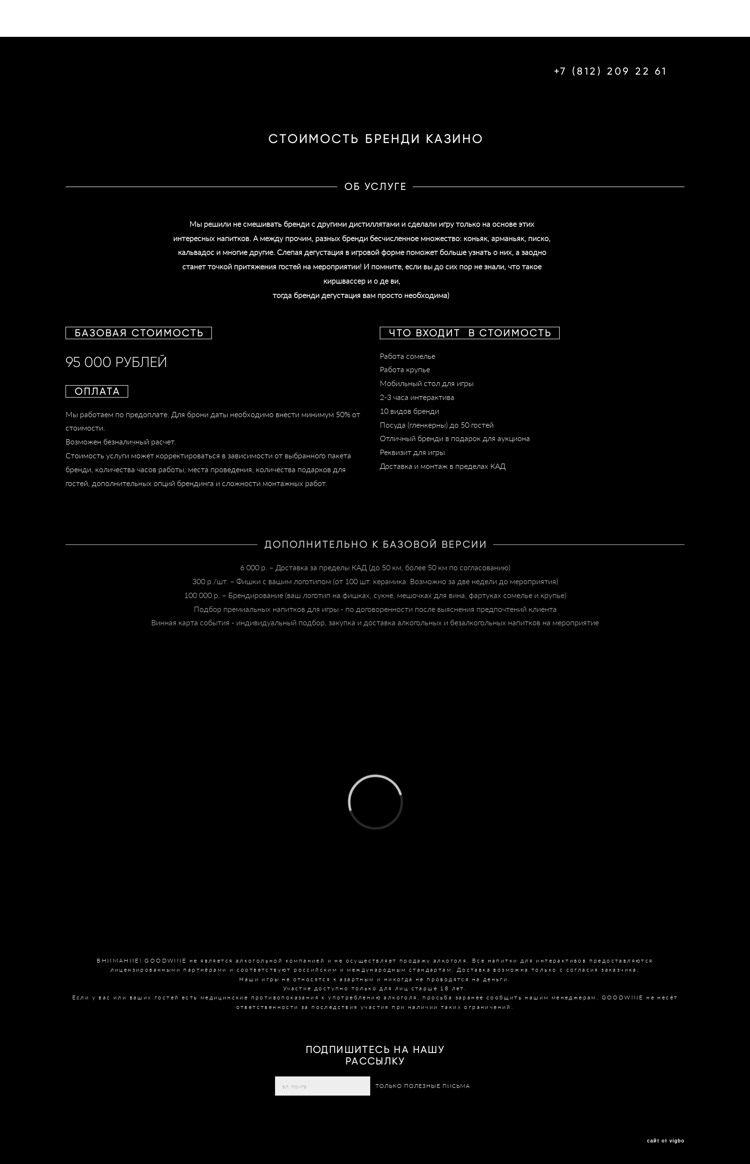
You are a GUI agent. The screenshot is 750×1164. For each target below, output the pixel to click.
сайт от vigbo (665, 1141)
